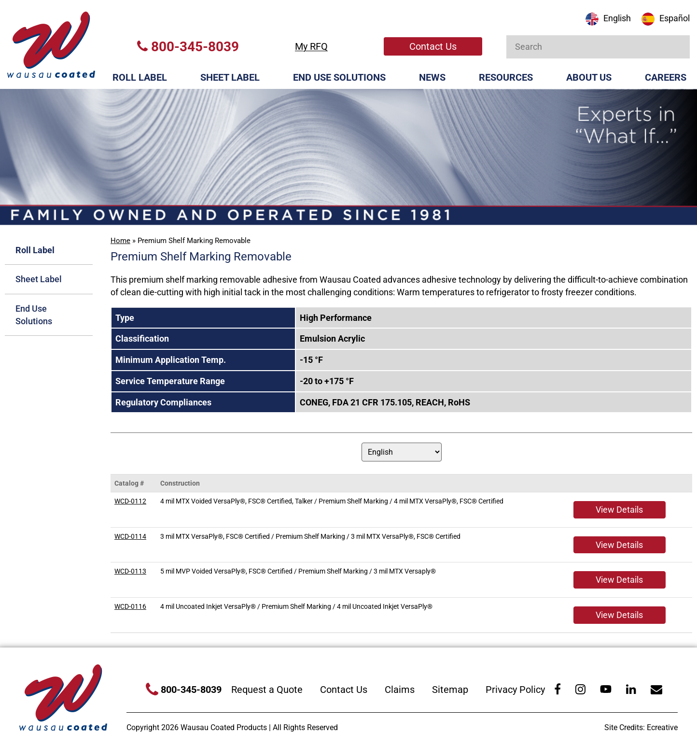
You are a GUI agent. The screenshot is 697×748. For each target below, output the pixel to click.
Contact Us (433, 46)
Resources (506, 77)
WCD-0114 (130, 536)
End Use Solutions (339, 77)
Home (120, 240)
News (432, 77)
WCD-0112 (130, 501)
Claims (400, 689)
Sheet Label (230, 77)
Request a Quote (267, 689)
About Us (589, 77)
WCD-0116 (130, 606)
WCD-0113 (130, 571)
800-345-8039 (188, 47)
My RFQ (311, 46)
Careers (665, 77)
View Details (619, 509)
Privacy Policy (515, 689)
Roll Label (139, 77)
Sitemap (450, 689)
